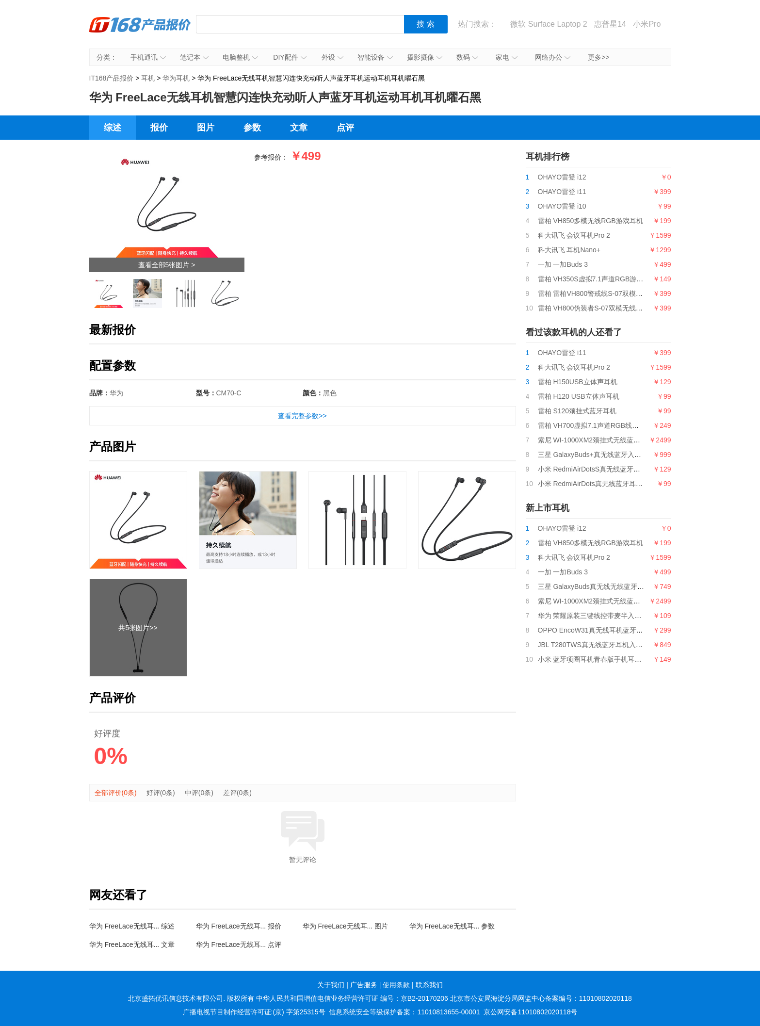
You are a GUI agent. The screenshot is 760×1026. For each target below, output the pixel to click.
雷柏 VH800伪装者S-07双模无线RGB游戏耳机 (608, 308)
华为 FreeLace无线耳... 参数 (452, 926)
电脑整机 (240, 57)
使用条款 (396, 985)
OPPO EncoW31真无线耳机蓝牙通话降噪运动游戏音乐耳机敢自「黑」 (645, 630)
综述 (112, 127)
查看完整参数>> (302, 416)
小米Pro (647, 24)
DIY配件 (289, 57)
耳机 (148, 78)
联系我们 (429, 985)
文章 (298, 127)
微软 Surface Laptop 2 (548, 24)
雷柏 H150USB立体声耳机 (577, 382)
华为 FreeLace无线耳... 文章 (132, 944)
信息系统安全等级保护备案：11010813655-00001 (404, 1012)
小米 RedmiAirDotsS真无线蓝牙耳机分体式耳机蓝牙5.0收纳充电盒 (638, 469)
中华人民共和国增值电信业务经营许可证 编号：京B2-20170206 (352, 998)
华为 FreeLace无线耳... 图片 (345, 926)
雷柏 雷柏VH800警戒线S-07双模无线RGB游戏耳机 (615, 293)
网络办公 (552, 57)
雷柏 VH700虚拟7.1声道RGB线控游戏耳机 (602, 425)
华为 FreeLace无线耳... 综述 (132, 926)
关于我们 (330, 985)
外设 (332, 57)
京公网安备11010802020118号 (530, 1012)
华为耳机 (176, 78)
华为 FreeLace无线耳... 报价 (239, 926)
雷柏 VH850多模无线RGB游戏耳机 (590, 221)
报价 (159, 127)
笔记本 (194, 57)
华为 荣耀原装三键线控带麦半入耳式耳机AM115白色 (617, 615)
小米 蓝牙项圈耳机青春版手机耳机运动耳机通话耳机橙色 (624, 659)
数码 (467, 57)
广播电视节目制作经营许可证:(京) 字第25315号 (254, 1012)
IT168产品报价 (140, 31)
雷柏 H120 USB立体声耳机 (578, 396)
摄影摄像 (424, 57)
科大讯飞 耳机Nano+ (569, 250)
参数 (252, 127)
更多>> (598, 57)
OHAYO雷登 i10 (562, 206)
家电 (506, 57)
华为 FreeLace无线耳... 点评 (239, 944)
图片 (205, 127)
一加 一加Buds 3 (563, 264)
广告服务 (363, 985)
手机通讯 (148, 57)
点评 (345, 127)
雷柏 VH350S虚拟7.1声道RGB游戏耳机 (597, 279)
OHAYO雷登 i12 (562, 177)
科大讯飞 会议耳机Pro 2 (574, 235)
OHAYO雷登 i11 (562, 191)
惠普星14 (610, 24)
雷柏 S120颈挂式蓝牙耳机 (577, 411)
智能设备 (375, 57)
